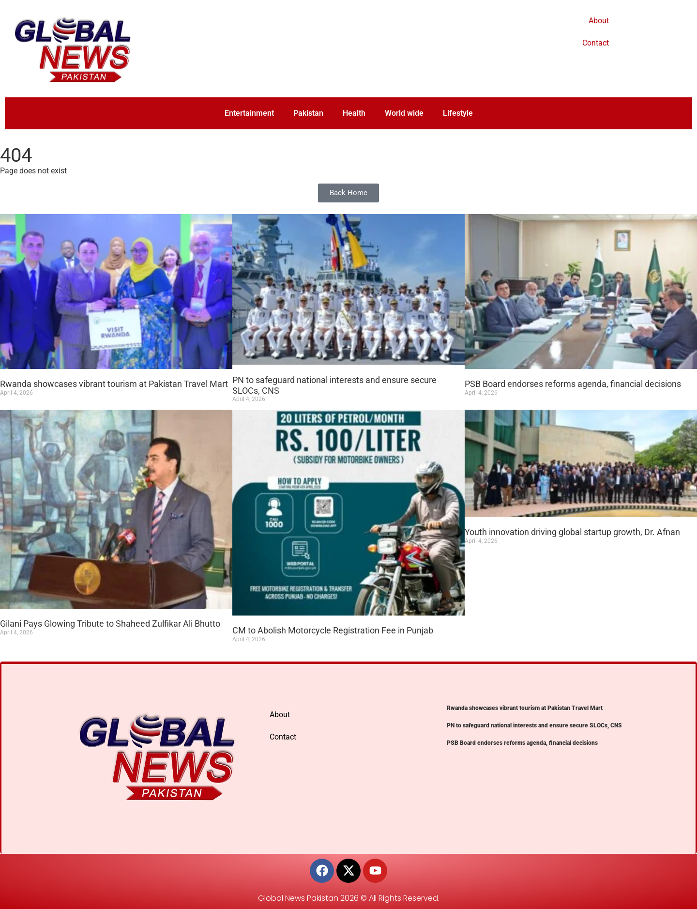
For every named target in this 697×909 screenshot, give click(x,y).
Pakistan (308, 113)
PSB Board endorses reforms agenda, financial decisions (573, 384)
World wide (404, 113)
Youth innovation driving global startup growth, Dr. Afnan (572, 532)
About (599, 20)
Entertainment (249, 113)
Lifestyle (458, 113)
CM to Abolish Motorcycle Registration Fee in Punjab (332, 630)
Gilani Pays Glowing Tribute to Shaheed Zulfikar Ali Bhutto (110, 623)
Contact (595, 42)
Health (354, 113)
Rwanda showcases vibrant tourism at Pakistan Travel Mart (114, 384)
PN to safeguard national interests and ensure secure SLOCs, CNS (534, 725)
